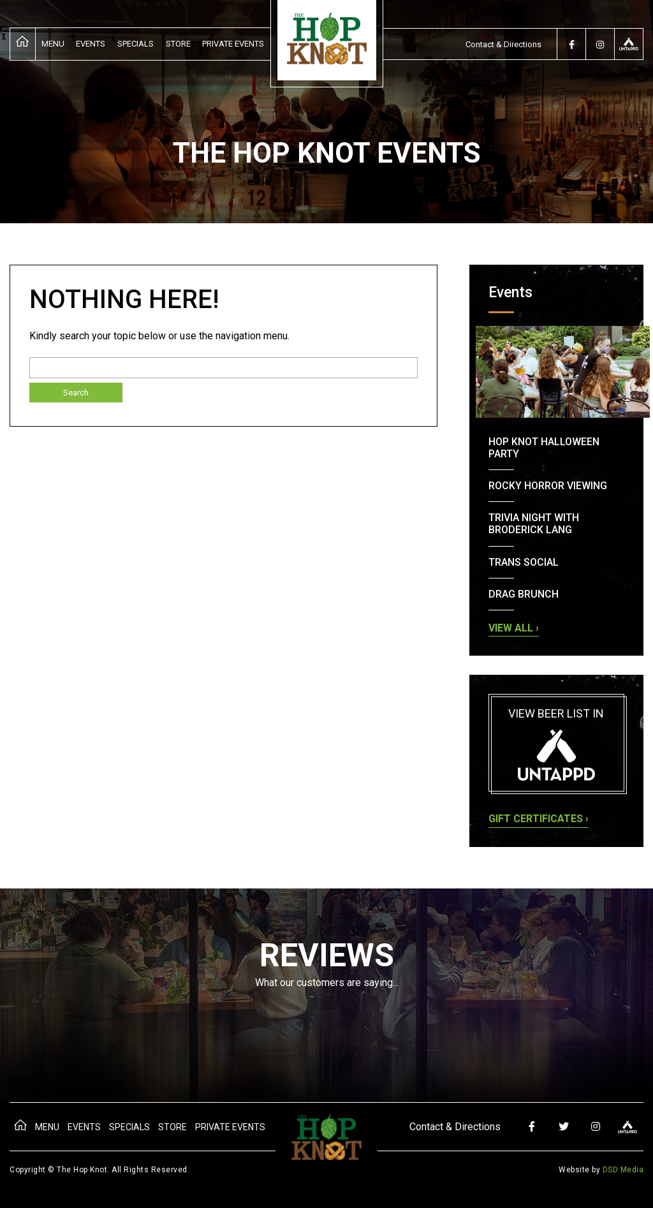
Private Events (233, 43)
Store (178, 43)
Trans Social (523, 562)
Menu (52, 43)
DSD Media (623, 1169)
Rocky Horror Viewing (547, 486)
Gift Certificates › (538, 819)
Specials (135, 43)
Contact (503, 44)
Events (90, 43)
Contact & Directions (455, 1127)
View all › (513, 628)
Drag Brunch (523, 594)
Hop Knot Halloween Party (543, 448)
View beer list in (556, 744)
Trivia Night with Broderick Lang (533, 524)
